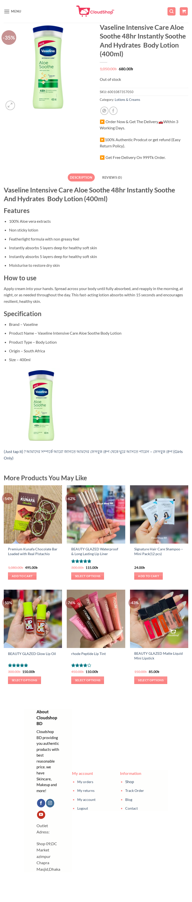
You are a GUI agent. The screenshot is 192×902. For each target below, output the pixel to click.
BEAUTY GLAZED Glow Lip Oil (32, 653)
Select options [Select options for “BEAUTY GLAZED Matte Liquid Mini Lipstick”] (151, 680)
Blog (128, 799)
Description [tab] (81, 177)
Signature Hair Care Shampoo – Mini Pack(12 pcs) (158, 551)
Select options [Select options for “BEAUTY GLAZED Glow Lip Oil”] (24, 680)
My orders (85, 782)
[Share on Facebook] (113, 111)
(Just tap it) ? (15, 451)
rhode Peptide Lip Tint (88, 653)
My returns (85, 790)
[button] (12, 11)
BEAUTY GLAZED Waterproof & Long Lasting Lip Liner (94, 551)
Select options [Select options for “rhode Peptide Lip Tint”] (87, 680)
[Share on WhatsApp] (104, 111)
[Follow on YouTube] (41, 815)
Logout (82, 808)
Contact (131, 808)
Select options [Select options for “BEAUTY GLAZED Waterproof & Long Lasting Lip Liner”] (87, 576)
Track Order (134, 790)
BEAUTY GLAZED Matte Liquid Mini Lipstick (158, 655)
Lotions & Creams (127, 100)
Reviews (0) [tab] (112, 177)
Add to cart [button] (22, 576)
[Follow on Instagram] (50, 803)
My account (86, 799)
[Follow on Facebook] (41, 803)
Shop (129, 781)
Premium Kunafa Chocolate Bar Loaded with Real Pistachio (33, 551)
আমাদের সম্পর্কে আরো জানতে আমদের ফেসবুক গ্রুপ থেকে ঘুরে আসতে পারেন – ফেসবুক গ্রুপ (99, 451)
